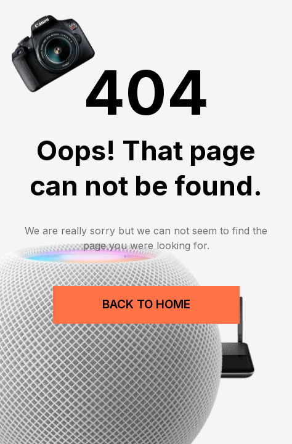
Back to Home (146, 304)
